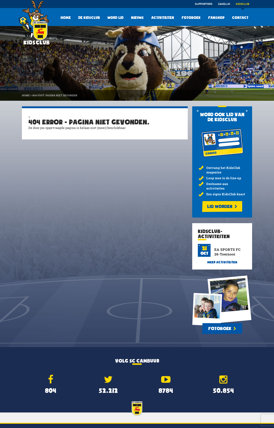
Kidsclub (242, 5)
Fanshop (216, 17)
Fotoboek (191, 17)
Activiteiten (162, 17)
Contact (240, 17)
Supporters (203, 4)
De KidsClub (89, 17)
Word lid (115, 17)
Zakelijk (224, 4)
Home (65, 17)
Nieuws (137, 17)
